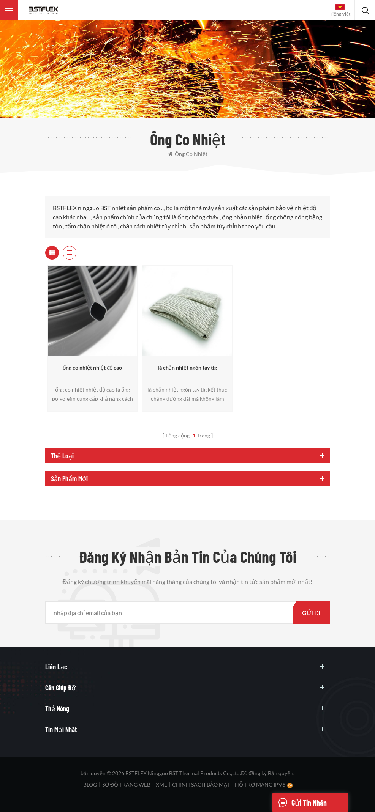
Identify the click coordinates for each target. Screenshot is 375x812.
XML (161, 784)
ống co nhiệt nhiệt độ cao (92, 367)
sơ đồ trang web (126, 784)
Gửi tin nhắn (299, 802)
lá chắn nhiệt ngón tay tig (187, 367)
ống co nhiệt (187, 154)
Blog (90, 784)
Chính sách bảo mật (201, 784)
